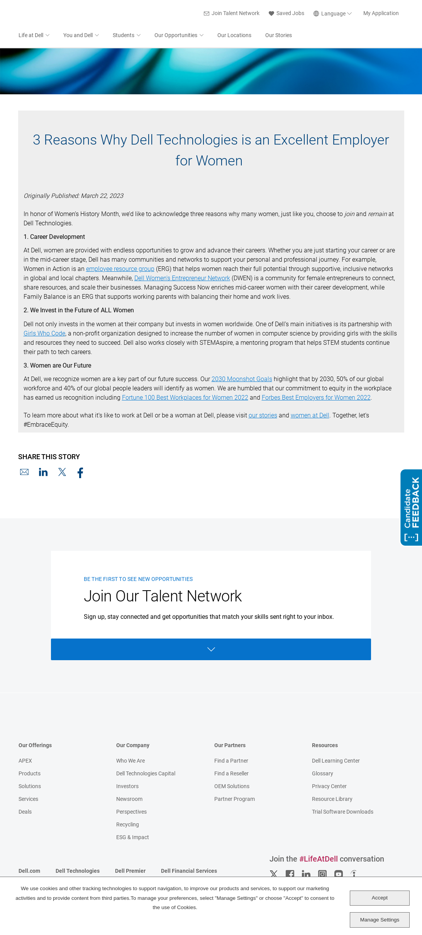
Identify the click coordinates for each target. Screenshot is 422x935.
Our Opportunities (175, 36)
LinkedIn (43, 473)
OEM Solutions (231, 787)
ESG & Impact (132, 838)
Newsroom (129, 800)
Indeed (355, 875)
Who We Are (130, 761)
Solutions (30, 787)
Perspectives (131, 812)
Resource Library (332, 800)
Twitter (273, 875)
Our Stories (278, 36)
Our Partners (230, 746)
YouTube (338, 875)
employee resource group (120, 269)
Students (123, 36)
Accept (380, 898)
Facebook (81, 473)
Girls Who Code (44, 334)
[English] (334, 14)
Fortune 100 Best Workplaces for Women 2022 (185, 398)
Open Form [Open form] (211, 650)
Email (24, 473)
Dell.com (29, 872)
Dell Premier (130, 872)
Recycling (127, 825)
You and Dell (78, 36)
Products (30, 774)
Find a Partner (231, 761)
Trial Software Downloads (342, 812)
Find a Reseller (231, 774)
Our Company (132, 746)
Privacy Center (329, 787)
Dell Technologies (78, 872)
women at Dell (310, 416)
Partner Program (234, 800)
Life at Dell (31, 36)
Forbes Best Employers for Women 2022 (316, 398)
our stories (263, 416)
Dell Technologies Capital (145, 774)
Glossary (322, 774)
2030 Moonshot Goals (242, 379)
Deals (25, 812)
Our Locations (234, 36)
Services (28, 800)
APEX (25, 761)
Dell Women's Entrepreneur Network (182, 279)
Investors (127, 787)
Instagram (322, 875)
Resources (325, 746)
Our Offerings (35, 746)
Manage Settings (379, 920)
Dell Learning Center (336, 761)
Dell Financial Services (189, 872)
